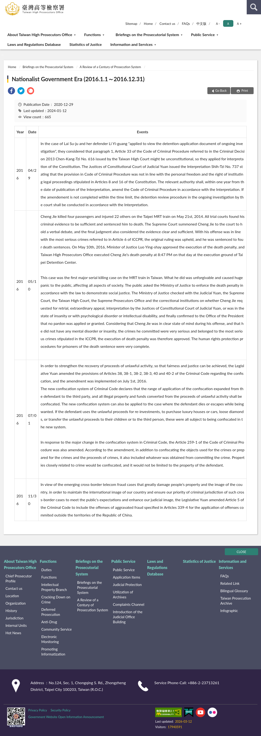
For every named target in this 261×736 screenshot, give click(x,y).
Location (12, 596)
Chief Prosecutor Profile (18, 578)
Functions (92, 34)
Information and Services (131, 44)
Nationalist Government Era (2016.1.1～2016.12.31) (78, 78)
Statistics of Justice (85, 44)
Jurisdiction (14, 618)
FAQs (186, 23)
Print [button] (244, 90)
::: (4, 3)
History (11, 610)
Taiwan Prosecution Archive (235, 600)
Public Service (203, 34)
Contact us (167, 23)
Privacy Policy (37, 710)
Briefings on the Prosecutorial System (147, 34)
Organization (15, 603)
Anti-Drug (49, 622)
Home (148, 23)
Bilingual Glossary (234, 591)
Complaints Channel (128, 604)
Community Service (56, 629)
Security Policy (61, 710)
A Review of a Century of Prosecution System (110, 67)
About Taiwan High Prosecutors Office (39, 34)
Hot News (13, 633)
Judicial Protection (127, 584)
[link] (11, 91)
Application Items (126, 577)
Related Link (230, 583)
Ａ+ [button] (238, 23)
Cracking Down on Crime (55, 599)
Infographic (229, 610)
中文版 (201, 23)
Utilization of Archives (123, 594)
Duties (46, 570)
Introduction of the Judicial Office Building (128, 617)
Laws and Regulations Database (34, 44)
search (254, 7)
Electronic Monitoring (50, 639)
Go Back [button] (221, 90)
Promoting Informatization (53, 651)
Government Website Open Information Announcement (66, 717)
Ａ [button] (228, 23)
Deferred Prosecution (50, 612)
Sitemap (131, 23)
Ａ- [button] (217, 23)
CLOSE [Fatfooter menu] (241, 552)
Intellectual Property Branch (54, 587)
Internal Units (16, 625)
